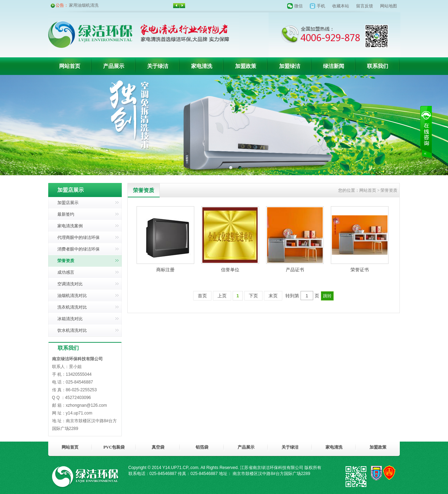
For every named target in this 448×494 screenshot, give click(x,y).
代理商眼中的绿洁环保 (78, 237)
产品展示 (113, 66)
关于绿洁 (157, 66)
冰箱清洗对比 (70, 318)
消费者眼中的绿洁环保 (78, 249)
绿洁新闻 (333, 66)
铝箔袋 (202, 447)
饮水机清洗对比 (72, 330)
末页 (273, 295)
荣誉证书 (360, 269)
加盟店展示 (67, 202)
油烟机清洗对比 (72, 295)
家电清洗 (201, 66)
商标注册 (165, 269)
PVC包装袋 (114, 447)
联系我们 (377, 66)
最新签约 (65, 214)
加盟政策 (245, 66)
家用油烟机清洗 (84, 5)
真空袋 (158, 447)
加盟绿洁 (289, 66)
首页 (202, 295)
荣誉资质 (65, 260)
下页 (253, 295)
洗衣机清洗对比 (72, 307)
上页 (222, 295)
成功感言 (65, 272)
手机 (321, 6)
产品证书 (295, 269)
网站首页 (69, 66)
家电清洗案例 (70, 225)
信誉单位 (230, 269)
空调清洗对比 (70, 283)
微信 (298, 6)
